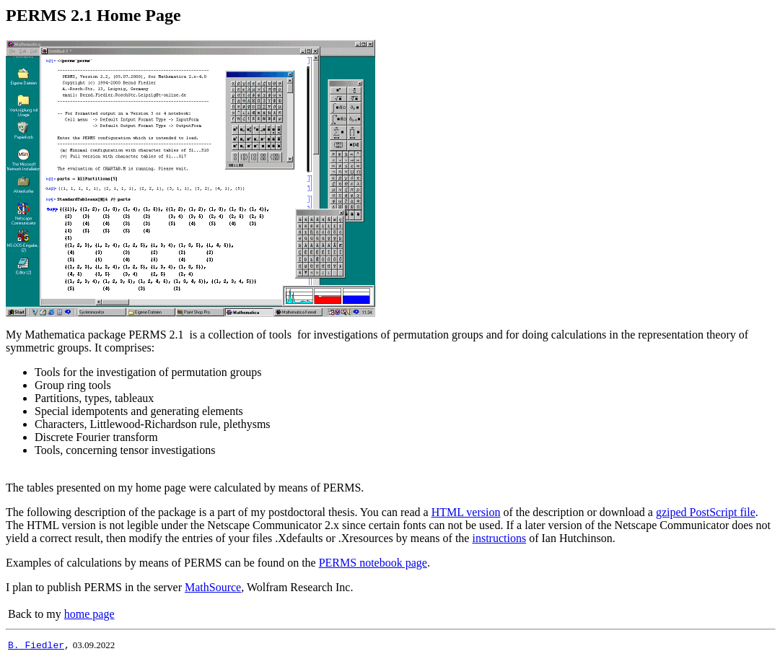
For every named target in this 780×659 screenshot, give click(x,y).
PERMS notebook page (373, 563)
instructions (499, 538)
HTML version (466, 512)
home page (89, 614)
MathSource (213, 587)
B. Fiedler (36, 644)
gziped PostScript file (705, 512)
